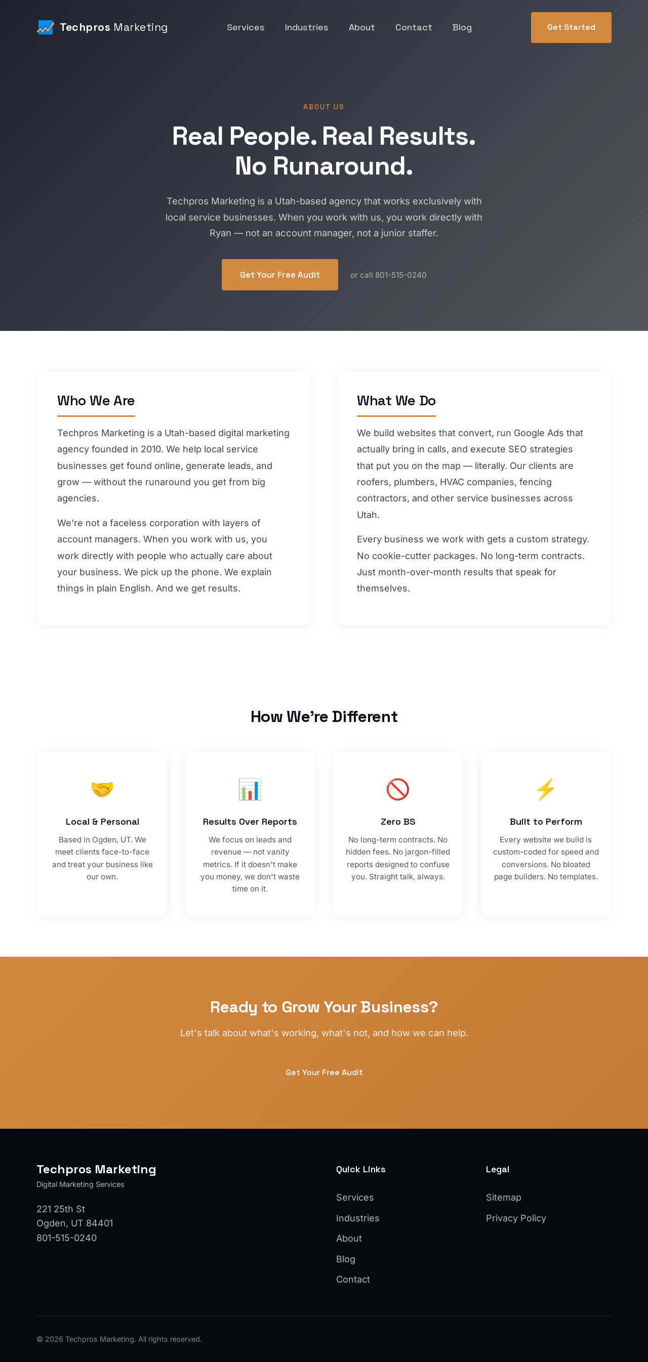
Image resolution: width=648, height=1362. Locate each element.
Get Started (571, 27)
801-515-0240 (66, 1237)
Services (246, 27)
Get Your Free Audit (280, 274)
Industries (307, 27)
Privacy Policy (516, 1218)
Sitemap (503, 1197)
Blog (462, 27)
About (362, 27)
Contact (413, 27)
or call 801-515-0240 (388, 275)
